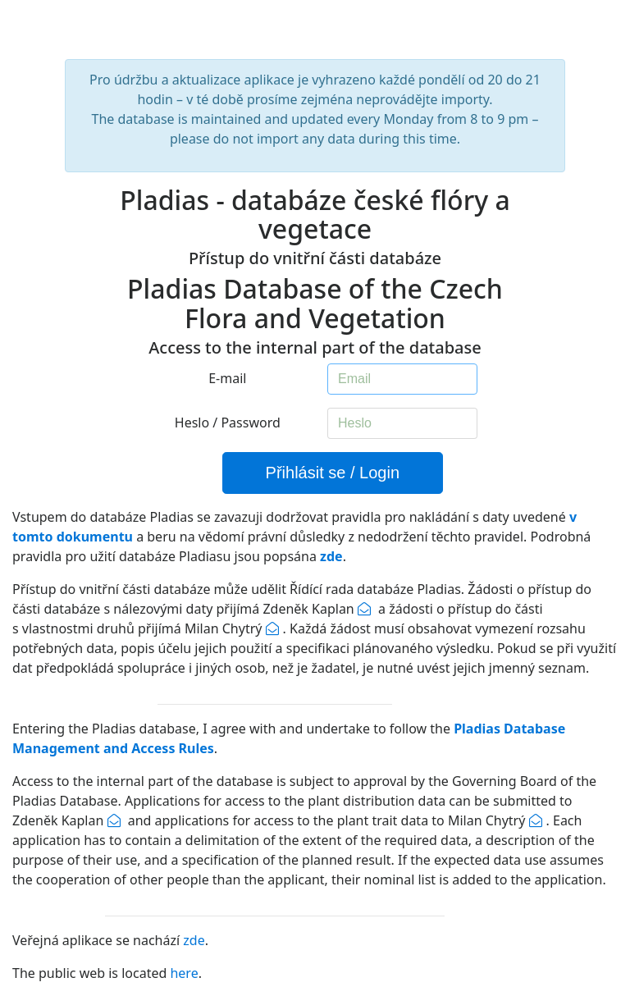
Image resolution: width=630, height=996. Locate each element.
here (184, 973)
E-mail (227, 378)
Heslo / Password (228, 422)
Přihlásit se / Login (332, 473)
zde (193, 940)
